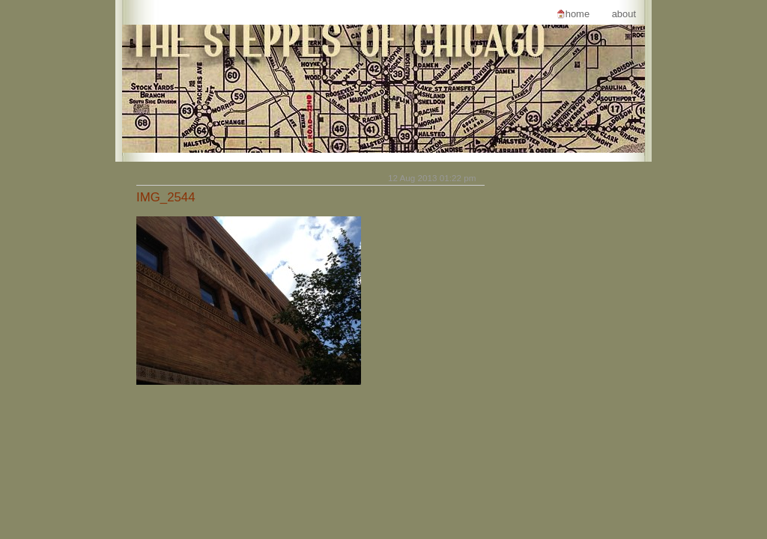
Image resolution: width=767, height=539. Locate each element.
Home (577, 13)
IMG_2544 (165, 197)
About (624, 13)
